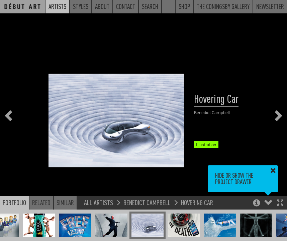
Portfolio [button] (14, 202)
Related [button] (41, 202)
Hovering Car (197, 202)
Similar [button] (65, 202)
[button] (280, 203)
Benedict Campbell (147, 202)
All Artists (98, 202)
